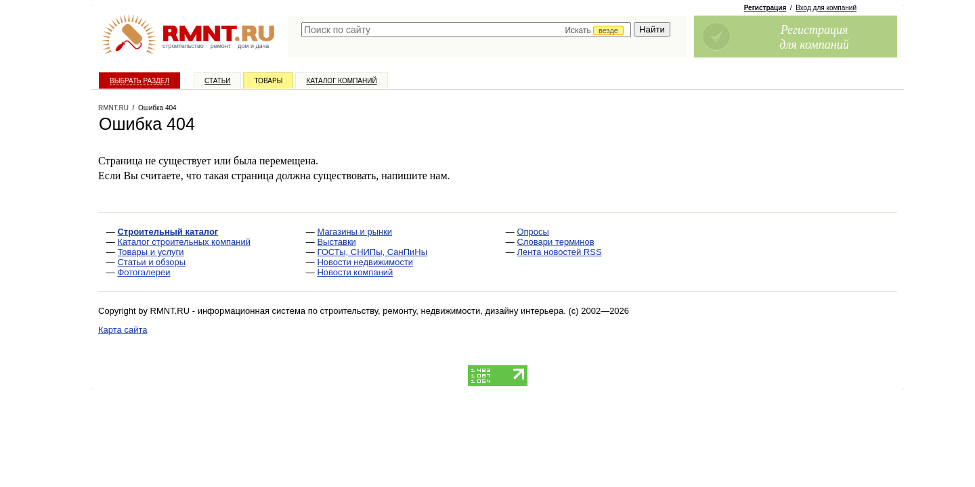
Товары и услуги (150, 252)
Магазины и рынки (354, 232)
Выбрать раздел (139, 81)
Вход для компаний (826, 7)
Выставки (336, 242)
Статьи (217, 81)
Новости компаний (355, 272)
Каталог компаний (341, 81)
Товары (268, 81)
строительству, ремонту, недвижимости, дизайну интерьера (442, 311)
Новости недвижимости (365, 262)
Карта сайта (122, 330)
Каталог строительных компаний (184, 242)
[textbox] (466, 29)
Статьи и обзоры (151, 262)
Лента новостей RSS (559, 252)
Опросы (532, 232)
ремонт (221, 46)
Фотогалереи (143, 272)
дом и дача (253, 46)
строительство (183, 46)
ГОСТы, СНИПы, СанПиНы (372, 252)
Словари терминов (555, 242)
